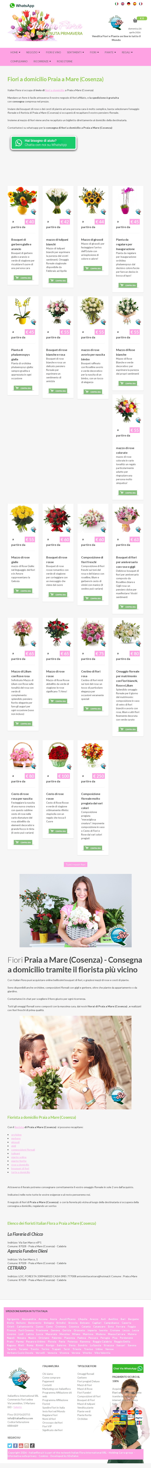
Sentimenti (75, 52)
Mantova (88, 1334)
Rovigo (50, 1345)
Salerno (61, 1345)
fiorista (19, 1127)
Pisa (114, 1337)
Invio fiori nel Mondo (53, 1411)
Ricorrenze (42, 61)
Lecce (135, 1330)
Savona (132, 1345)
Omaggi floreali (85, 1373)
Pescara (93, 1337)
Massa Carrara (116, 1334)
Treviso (88, 1349)
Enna (111, 1326)
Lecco (126, 1330)
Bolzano (85, 1322)
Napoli (11, 1337)
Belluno (21, 1322)
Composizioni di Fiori (88, 1396)
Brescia (72, 1322)
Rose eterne (64, 61)
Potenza (72, 1341)
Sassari (120, 1345)
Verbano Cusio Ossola (20, 1352)
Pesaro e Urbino (35, 1341)
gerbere (16, 1138)
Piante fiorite (84, 1415)
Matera (132, 1334)
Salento (18, 1407)
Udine (99, 1349)
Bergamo (133, 1319)
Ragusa (11, 1345)
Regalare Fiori (49, 1415)
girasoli (15, 1142)
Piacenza (69, 1337)
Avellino (113, 1319)
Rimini (39, 1345)
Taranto (11, 1349)
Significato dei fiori (52, 1430)
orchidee (16, 1134)
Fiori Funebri (84, 1392)
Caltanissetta (25, 1326)
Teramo (23, 1349)
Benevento (34, 1322)
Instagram (26, 1445)
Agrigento (13, 1319)
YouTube (21, 1445)
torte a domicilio (20, 1172)
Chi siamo (47, 1373)
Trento (34, 1349)
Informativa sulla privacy (22, 1455)
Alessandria (29, 1319)
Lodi (21, 1334)
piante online (18, 1157)
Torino (45, 1349)
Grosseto (79, 1330)
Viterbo (87, 1352)
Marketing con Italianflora (56, 1388)
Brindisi (61, 1322)
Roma (30, 1345)
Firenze (11, 1330)
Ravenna (85, 1341)
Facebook (15, 1445)
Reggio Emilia (122, 1341)
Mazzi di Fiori (84, 1385)
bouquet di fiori (20, 1168)
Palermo (57, 1337)
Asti (103, 1319)
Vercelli (40, 1352)
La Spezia (95, 1345)
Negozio (33, 52)
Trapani (56, 1349)
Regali (127, 52)
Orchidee (82, 1418)
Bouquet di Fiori (86, 1400)
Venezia (52, 1352)
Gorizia (66, 1330)
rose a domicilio (20, 1164)
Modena (100, 1334)
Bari (123, 1319)
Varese (109, 1349)
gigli (13, 1145)
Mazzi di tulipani (86, 1403)
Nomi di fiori (49, 1418)
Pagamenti (48, 1381)
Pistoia (52, 1341)
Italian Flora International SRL (89, 1452)
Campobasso (111, 1322)
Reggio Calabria (102, 1341)
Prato (10, 1341)
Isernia (103, 1330)
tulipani (15, 1153)
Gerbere (82, 1377)
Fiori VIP (47, 1426)
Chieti (10, 1326)
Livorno (11, 1334)
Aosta (53, 1319)
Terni (66, 1349)
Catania (86, 1326)
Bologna (49, 1322)
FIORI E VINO (53, 52)
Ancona (43, 1319)
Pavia (62, 1341)
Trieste (76, 1349)
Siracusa (109, 1345)
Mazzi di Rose (84, 1388)
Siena (72, 1345)
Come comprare (51, 1377)
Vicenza (64, 1352)
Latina (30, 1334)
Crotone (115, 1330)
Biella (10, 1322)
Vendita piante (85, 1407)
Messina (64, 1334)
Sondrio (82, 1345)
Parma (19, 1341)
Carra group (126, 1452)
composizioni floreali (23, 1149)
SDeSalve (73, 1455)
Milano (76, 1334)
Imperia (92, 1330)
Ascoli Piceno (68, 1319)
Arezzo (94, 1319)
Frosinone (42, 1330)
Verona (76, 1352)
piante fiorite (18, 1160)
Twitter (10, 1445)
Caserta (126, 1322)
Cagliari (96, 1322)
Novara (21, 1337)
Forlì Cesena (26, 1330)
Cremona (60, 1326)
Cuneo (39, 1326)
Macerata (51, 1334)
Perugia (105, 1337)
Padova (81, 1337)
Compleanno (19, 61)
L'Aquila (82, 1319)
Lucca (39, 1334)
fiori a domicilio (55, 90)
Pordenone (126, 1337)
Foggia (132, 1326)
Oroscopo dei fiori (52, 1422)
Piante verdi (84, 1411)
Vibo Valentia (102, 1352)
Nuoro (32, 1337)
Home (15, 52)
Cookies (43, 1455)
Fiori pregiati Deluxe (88, 1381)
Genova (55, 1330)
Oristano (44, 1337)
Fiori (94, 52)
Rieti (21, 1345)
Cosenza (74, 1326)
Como (49, 1326)
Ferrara (120, 1326)
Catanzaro (99, 1326)
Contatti (47, 1385)
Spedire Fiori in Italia (53, 1407)
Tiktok (32, 1445)
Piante (110, 52)
